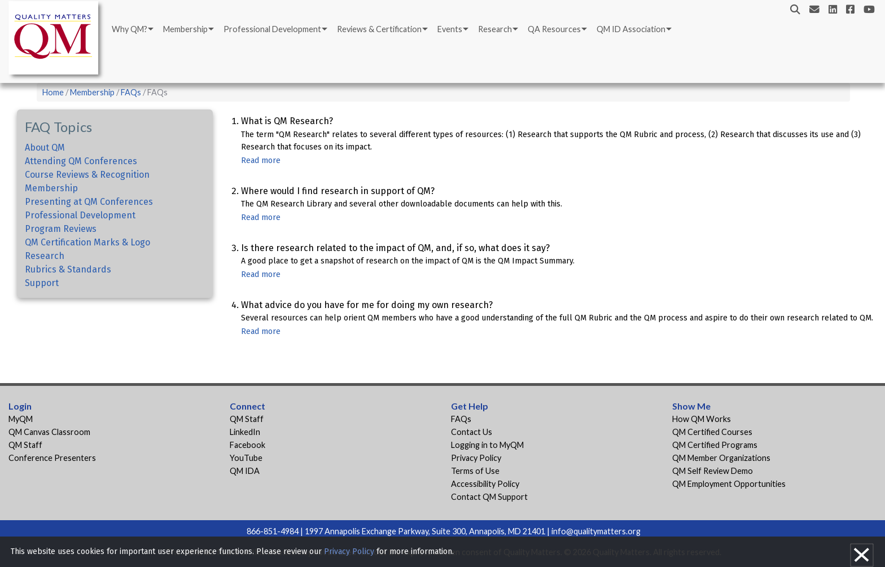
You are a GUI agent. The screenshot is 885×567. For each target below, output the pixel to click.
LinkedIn (245, 432)
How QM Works (701, 419)
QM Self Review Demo (712, 471)
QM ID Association (631, 29)
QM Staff (25, 445)
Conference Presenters (52, 458)
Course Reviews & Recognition (87, 174)
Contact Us (471, 432)
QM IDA (245, 471)
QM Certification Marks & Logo (87, 242)
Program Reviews (61, 228)
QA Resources (554, 29)
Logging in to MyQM (487, 445)
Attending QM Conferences (81, 161)
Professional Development (272, 29)
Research (495, 29)
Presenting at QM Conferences (89, 201)
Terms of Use (475, 471)
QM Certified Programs (714, 445)
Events (449, 29)
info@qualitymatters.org (596, 531)
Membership (185, 29)
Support (42, 283)
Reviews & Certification (379, 29)
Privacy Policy (476, 458)
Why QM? (129, 29)
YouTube (246, 458)
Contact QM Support (489, 497)
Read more (261, 160)
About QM (45, 147)
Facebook (247, 445)
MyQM (20, 419)
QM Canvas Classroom (49, 432)
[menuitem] (131, 29)
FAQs (131, 92)
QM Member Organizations (721, 458)
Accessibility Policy (485, 484)
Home (53, 92)
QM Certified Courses (712, 432)
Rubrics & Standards (68, 269)
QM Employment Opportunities (729, 484)
